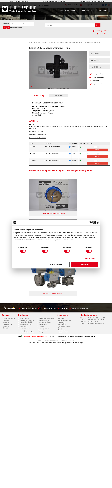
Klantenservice (7, 231)
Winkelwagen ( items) (101, 31)
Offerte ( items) (103, 34)
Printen (96, 67)
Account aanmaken (67, 10)
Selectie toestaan (56, 264)
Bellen (95, 54)
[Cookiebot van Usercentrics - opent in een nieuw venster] (90, 222)
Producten (87, 10)
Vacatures (103, 10)
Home (44, 42)
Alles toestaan (85, 264)
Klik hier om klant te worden (37, 138)
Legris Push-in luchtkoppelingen (67, 42)
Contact (5, 235)
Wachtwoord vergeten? (16, 27)
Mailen (95, 60)
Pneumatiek (51, 42)
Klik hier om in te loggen (36, 131)
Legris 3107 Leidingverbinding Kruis (89, 42)
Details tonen (90, 258)
